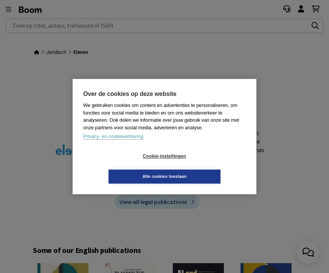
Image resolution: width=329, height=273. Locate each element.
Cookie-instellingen (119, 166)
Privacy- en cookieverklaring (113, 146)
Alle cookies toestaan (210, 166)
